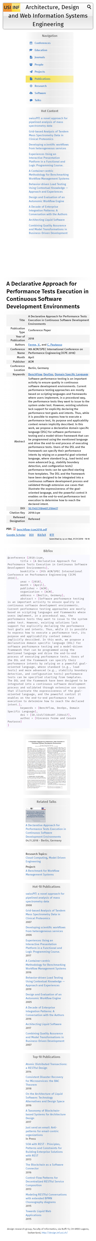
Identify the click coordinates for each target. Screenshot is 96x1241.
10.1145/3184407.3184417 (43, 508)
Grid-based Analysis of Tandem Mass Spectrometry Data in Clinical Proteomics (49, 135)
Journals (40, 57)
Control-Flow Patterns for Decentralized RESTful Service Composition (45, 1181)
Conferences (43, 43)
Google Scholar (15, 535)
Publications (42, 79)
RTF (52, 535)
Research (41, 86)
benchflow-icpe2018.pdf (32, 529)
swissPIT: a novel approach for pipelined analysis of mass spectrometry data (48, 122)
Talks (38, 100)
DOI (31, 535)
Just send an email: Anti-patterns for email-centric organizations (42, 1131)
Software (40, 93)
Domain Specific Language (71, 374)
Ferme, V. (34, 344)
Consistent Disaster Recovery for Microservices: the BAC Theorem (44, 1081)
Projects (40, 71)
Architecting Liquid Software (47, 220)
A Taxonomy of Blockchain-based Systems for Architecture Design (46, 1114)
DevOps (48, 374)
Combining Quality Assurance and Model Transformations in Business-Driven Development (48, 229)
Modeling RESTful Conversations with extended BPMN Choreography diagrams (46, 1198)
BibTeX (41, 535)
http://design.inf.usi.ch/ (55, 1233)
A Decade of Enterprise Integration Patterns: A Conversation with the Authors (48, 210)
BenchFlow (35, 374)
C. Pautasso (54, 344)
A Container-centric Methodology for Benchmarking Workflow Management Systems (49, 175)
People (39, 64)
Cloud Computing (36, 857)
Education (41, 50)
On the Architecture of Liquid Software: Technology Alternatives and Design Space (45, 1098)
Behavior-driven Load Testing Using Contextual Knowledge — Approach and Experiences (48, 188)
